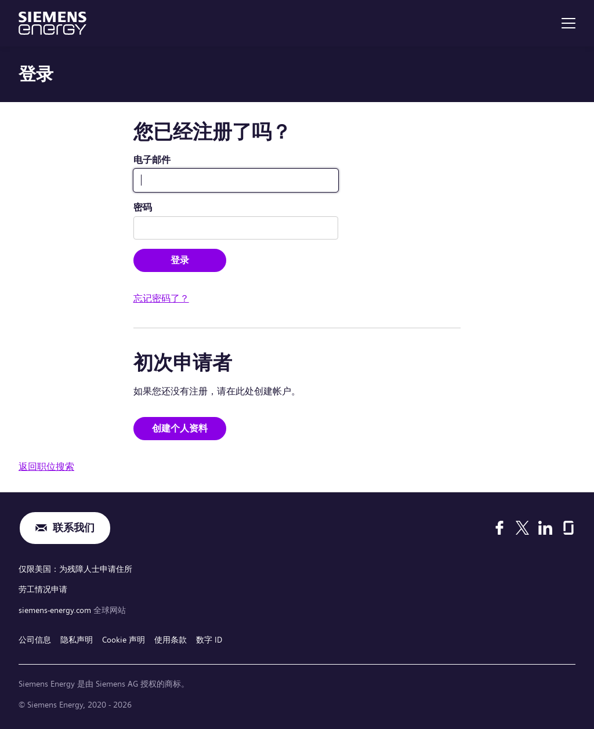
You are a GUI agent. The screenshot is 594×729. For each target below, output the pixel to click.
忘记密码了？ (161, 298)
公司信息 (35, 639)
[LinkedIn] (545, 528)
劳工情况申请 (43, 589)
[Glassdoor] (568, 528)
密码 (142, 207)
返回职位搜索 (46, 466)
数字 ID (209, 639)
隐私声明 (76, 639)
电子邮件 (152, 159)
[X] (522, 528)
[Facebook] (499, 528)
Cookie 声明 (123, 639)
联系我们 (74, 528)
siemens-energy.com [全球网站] (56, 610)
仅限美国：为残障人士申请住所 (75, 569)
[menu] (568, 23)
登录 (180, 260)
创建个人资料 (180, 428)
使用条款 (170, 639)
